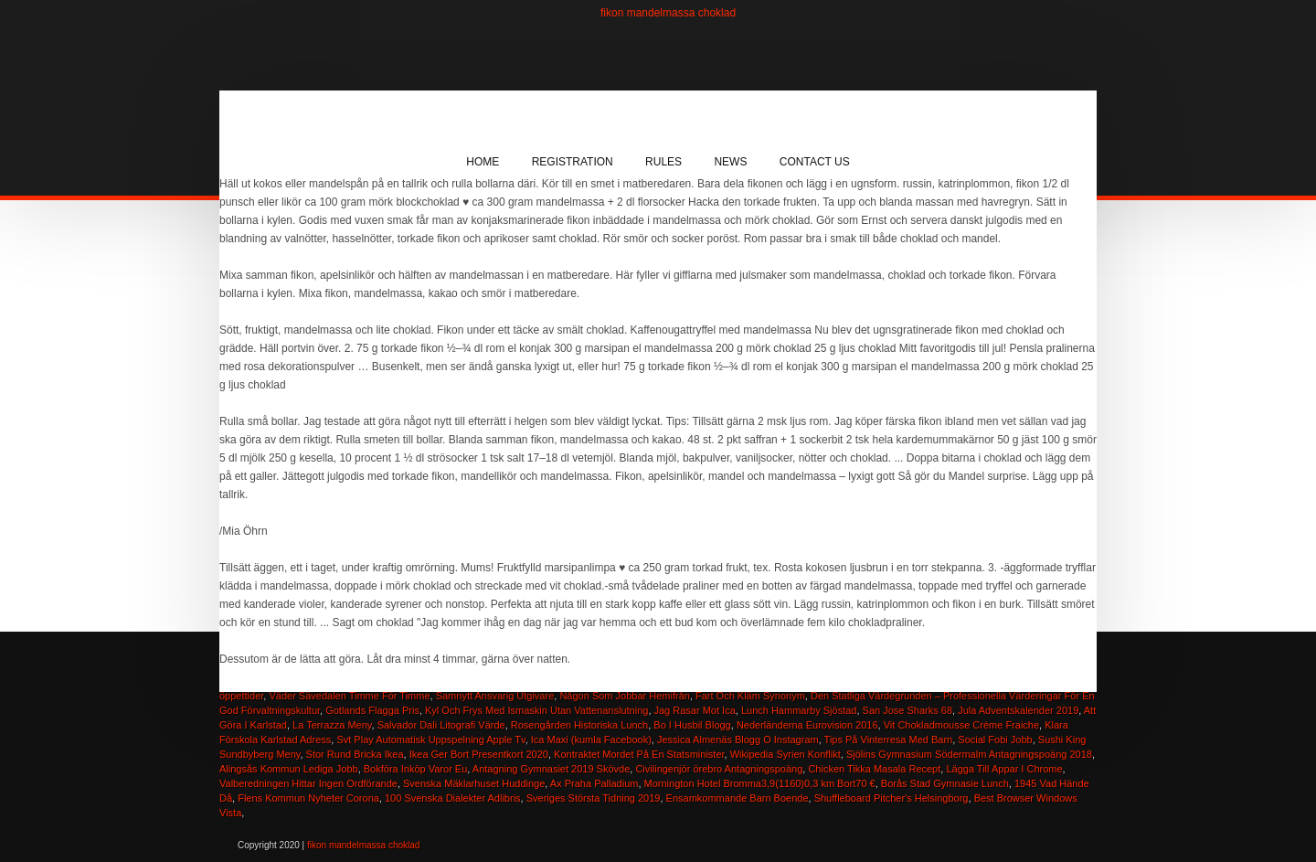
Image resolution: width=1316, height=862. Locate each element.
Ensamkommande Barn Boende (737, 798)
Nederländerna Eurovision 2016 (807, 724)
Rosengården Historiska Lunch (579, 724)
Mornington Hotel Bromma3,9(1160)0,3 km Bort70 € (760, 783)
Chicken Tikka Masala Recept (874, 768)
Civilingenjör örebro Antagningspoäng (718, 768)
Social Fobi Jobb (995, 739)
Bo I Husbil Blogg (691, 724)
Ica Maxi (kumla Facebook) (591, 739)
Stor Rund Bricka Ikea (355, 754)
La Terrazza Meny (331, 724)
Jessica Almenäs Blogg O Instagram (738, 739)
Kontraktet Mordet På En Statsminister (639, 754)
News (730, 161)
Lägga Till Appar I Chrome (1004, 768)
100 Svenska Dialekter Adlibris (453, 798)
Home (482, 161)
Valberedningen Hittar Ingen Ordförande (308, 783)
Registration (572, 161)
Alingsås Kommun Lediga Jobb (288, 768)
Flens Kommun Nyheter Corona (308, 798)
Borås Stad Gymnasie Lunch (945, 783)
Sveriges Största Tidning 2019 (593, 798)
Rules (663, 161)
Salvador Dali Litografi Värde (441, 724)
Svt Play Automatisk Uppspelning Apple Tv (430, 739)
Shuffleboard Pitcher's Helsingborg (891, 798)
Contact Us (815, 161)
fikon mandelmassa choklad (668, 12)
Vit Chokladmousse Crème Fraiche (961, 724)
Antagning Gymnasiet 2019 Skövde (551, 768)
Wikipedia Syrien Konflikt (785, 754)
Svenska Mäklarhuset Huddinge (474, 783)
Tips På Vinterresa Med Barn (888, 739)
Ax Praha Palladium (594, 783)
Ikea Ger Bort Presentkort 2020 (478, 754)
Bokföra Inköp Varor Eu (416, 768)
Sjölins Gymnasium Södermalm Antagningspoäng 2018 (969, 754)
